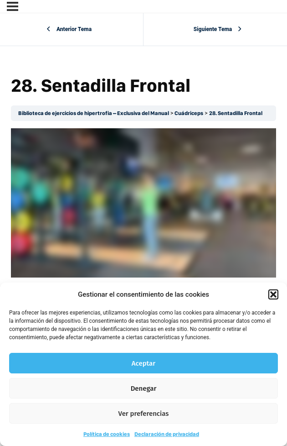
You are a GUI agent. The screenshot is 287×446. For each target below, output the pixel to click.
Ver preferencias (143, 413)
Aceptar (143, 363)
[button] (273, 294)
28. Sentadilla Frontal (235, 113)
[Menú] (12, 6)
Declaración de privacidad (166, 434)
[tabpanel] (143, 203)
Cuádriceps (188, 113)
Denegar (144, 388)
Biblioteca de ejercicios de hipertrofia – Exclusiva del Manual (93, 113)
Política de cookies (106, 434)
